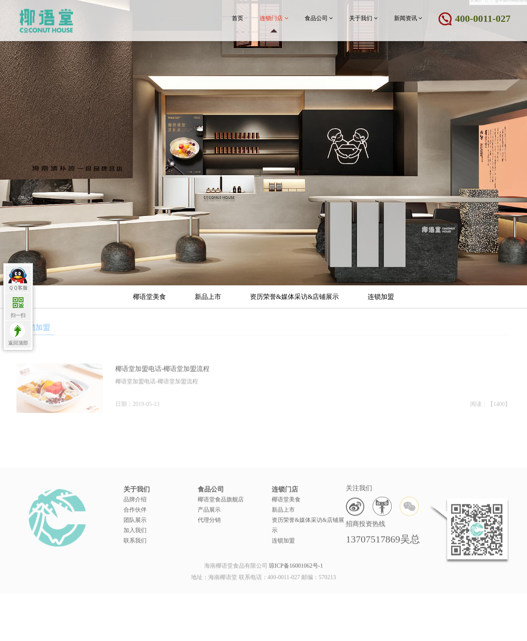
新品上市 (208, 296)
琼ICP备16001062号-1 (296, 569)
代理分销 (209, 536)
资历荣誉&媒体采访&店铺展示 (294, 296)
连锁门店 (274, 18)
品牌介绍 (135, 515)
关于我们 (363, 18)
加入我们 (135, 546)
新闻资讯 (408, 18)
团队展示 (135, 536)
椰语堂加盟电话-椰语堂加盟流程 (162, 376)
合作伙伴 (135, 526)
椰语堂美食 (149, 296)
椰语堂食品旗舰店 (221, 515)
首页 (237, 18)
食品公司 (319, 18)
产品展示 (209, 526)
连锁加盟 (381, 296)
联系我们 (135, 556)
